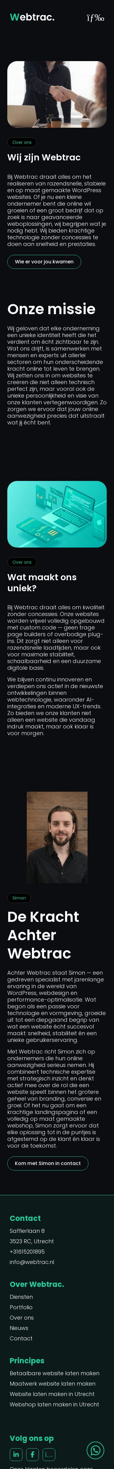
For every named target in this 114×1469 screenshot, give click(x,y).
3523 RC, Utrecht (32, 1241)
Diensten (21, 1297)
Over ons (22, 1318)
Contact (21, 1338)
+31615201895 (27, 1252)
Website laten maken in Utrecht (52, 1394)
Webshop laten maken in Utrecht (54, 1404)
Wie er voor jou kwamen (44, 261)
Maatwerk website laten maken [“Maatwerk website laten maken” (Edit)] (52, 1384)
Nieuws (19, 1328)
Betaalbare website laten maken (54, 1373)
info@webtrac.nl (32, 1262)
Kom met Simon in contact (48, 1163)
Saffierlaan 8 (27, 1231)
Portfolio (21, 1307)
